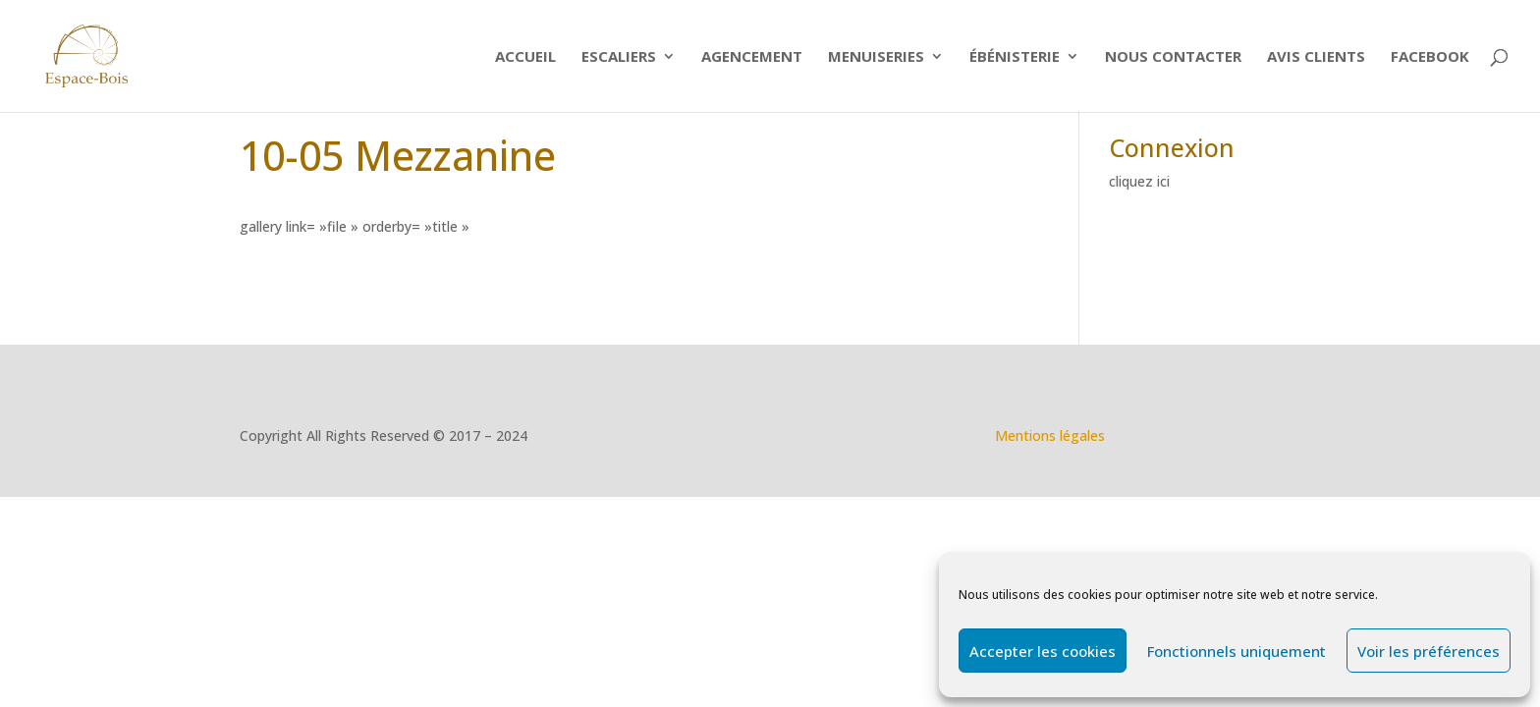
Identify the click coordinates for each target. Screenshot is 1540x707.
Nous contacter (1173, 57)
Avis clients (1316, 57)
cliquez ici (1139, 181)
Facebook (1430, 57)
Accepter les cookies (1042, 651)
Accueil (525, 57)
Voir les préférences (1428, 651)
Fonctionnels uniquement (1236, 651)
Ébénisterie (1014, 57)
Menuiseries (876, 57)
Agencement (751, 57)
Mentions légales (1050, 435)
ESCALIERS (618, 57)
